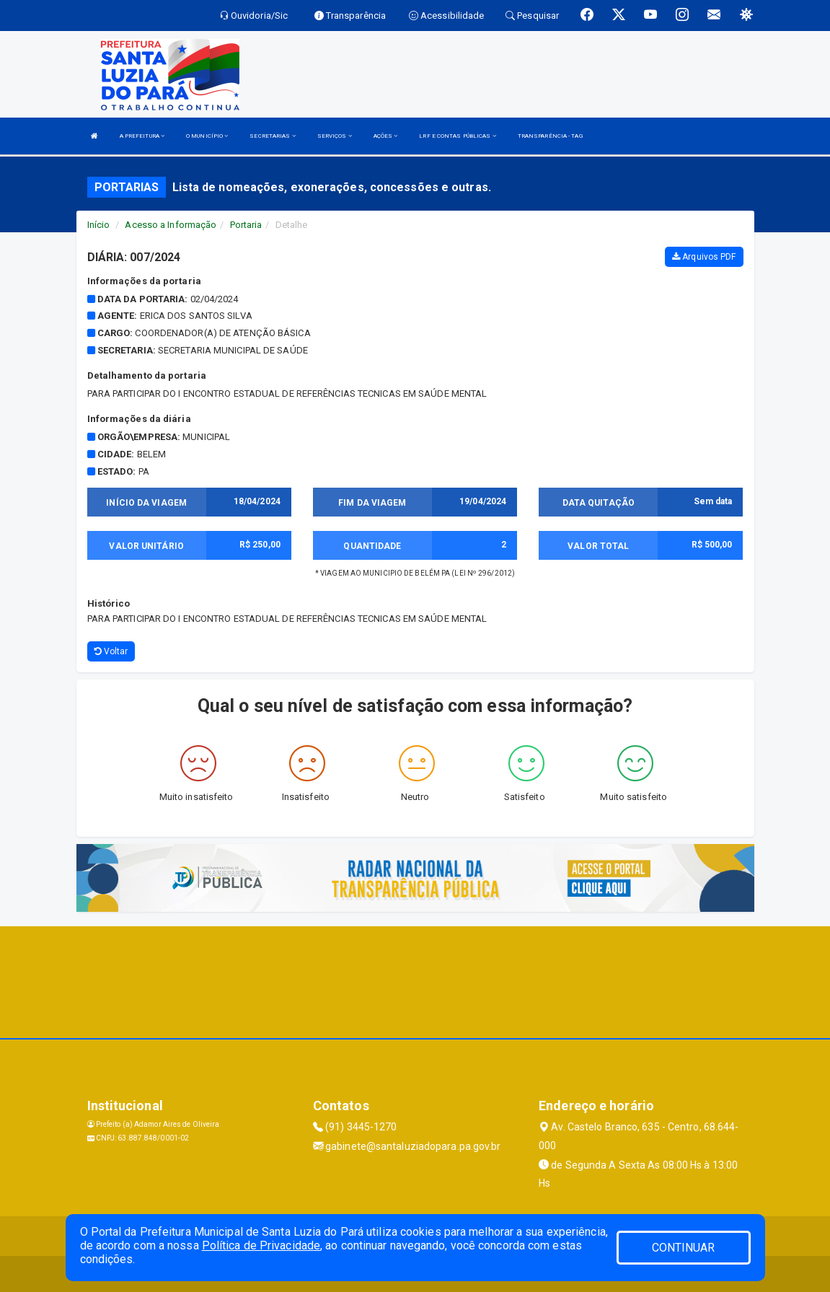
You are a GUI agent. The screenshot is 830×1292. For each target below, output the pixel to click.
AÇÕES (386, 136)
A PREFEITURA (142, 136)
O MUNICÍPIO (207, 136)
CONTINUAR (683, 1247)
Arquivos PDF (704, 257)
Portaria (246, 224)
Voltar (111, 651)
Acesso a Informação (170, 224)
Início (98, 224)
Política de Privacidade (261, 1245)
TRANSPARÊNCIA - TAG (550, 136)
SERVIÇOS (334, 136)
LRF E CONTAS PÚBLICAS (457, 136)
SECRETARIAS (272, 136)
